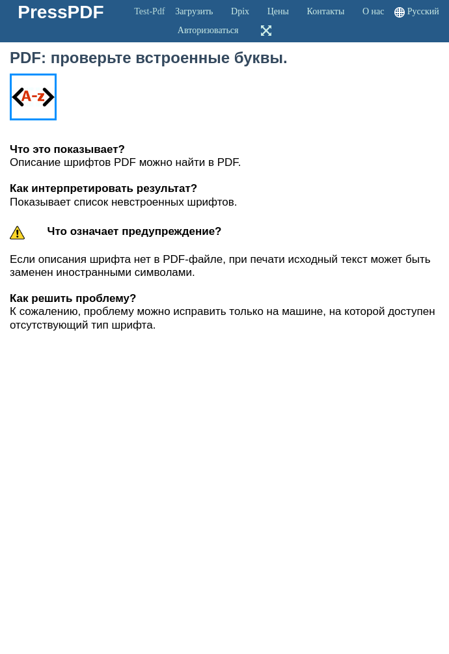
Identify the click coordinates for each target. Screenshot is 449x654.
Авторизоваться (208, 30)
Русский (423, 11)
